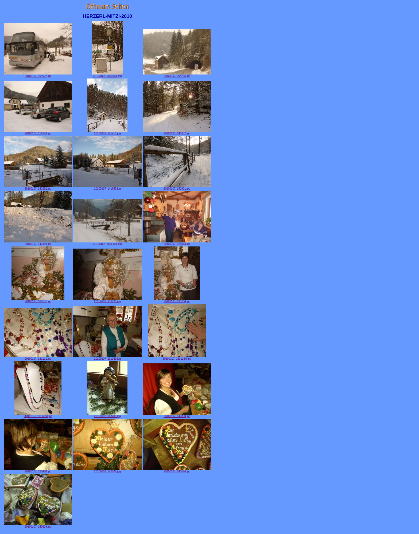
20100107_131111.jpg (38, 357)
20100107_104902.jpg (38, 74)
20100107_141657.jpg (107, 187)
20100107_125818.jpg (177, 242)
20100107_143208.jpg (107, 415)
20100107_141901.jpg (177, 187)
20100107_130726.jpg (107, 300)
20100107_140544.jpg (177, 470)
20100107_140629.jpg (38, 525)
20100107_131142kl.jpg (37, 415)
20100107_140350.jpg (177, 415)
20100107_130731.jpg (37, 300)
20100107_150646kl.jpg (107, 242)
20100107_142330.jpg (38, 242)
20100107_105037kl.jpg (107, 74)
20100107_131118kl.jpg (177, 357)
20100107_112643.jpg (38, 132)
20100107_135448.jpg (38, 470)
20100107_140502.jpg (107, 470)
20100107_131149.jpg (107, 357)
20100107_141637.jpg (177, 132)
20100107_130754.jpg (177, 300)
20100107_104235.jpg (177, 74)
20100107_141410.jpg (107, 132)
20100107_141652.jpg (38, 187)
